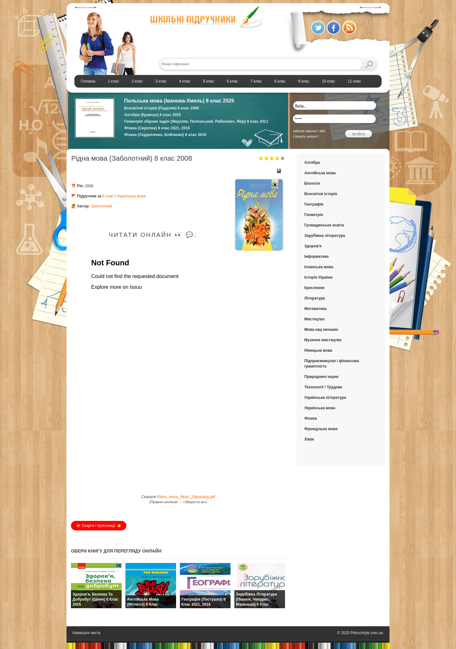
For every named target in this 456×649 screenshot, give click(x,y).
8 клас (108, 196)
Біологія (312, 183)
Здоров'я (312, 246)
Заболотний (101, 206)
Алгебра (312, 162)
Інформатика (316, 256)
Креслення (314, 288)
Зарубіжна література (324, 235)
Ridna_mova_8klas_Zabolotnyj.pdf (186, 497)
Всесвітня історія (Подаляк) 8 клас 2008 (161, 108)
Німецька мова (318, 350)
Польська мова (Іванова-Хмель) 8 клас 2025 (179, 100)
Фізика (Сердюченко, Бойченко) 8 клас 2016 (165, 135)
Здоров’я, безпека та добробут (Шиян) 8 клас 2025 (95, 599)
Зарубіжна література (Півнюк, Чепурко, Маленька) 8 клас (256, 599)
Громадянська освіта (324, 225)
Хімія (309, 439)
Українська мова (131, 196)
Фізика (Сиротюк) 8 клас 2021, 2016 (157, 128)
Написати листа (86, 633)
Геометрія (313, 215)
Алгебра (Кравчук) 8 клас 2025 (152, 115)
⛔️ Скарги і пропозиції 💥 (98, 525)
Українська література (325, 397)
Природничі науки (321, 376)
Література (314, 298)
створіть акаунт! (306, 136)
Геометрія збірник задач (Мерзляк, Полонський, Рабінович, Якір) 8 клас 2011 (196, 121)
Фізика (310, 418)
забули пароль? (305, 131)
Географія (313, 204)
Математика (315, 308)
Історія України (318, 277)
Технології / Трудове (323, 387)
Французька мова (321, 429)
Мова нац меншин (321, 329)
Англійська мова (320, 173)
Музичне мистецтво (322, 340)
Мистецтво (314, 319)
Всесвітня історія (320, 194)
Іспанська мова (318, 267)
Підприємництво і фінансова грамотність (331, 363)
